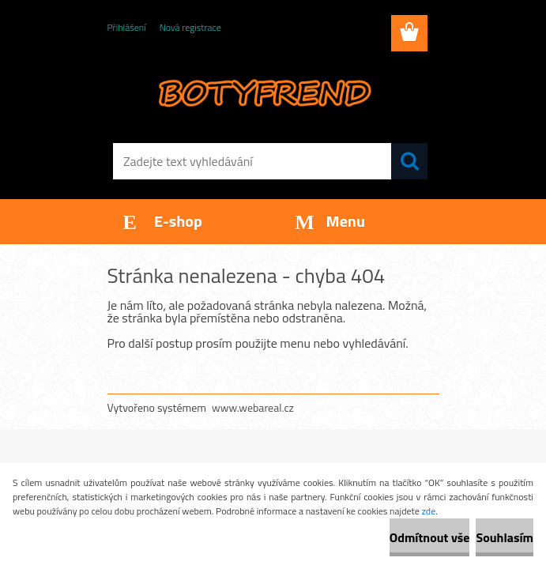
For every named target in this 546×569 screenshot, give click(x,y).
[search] (409, 161)
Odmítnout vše (430, 537)
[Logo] (263, 91)
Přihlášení (126, 27)
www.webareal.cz (253, 407)
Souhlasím (504, 537)
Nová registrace (190, 27)
